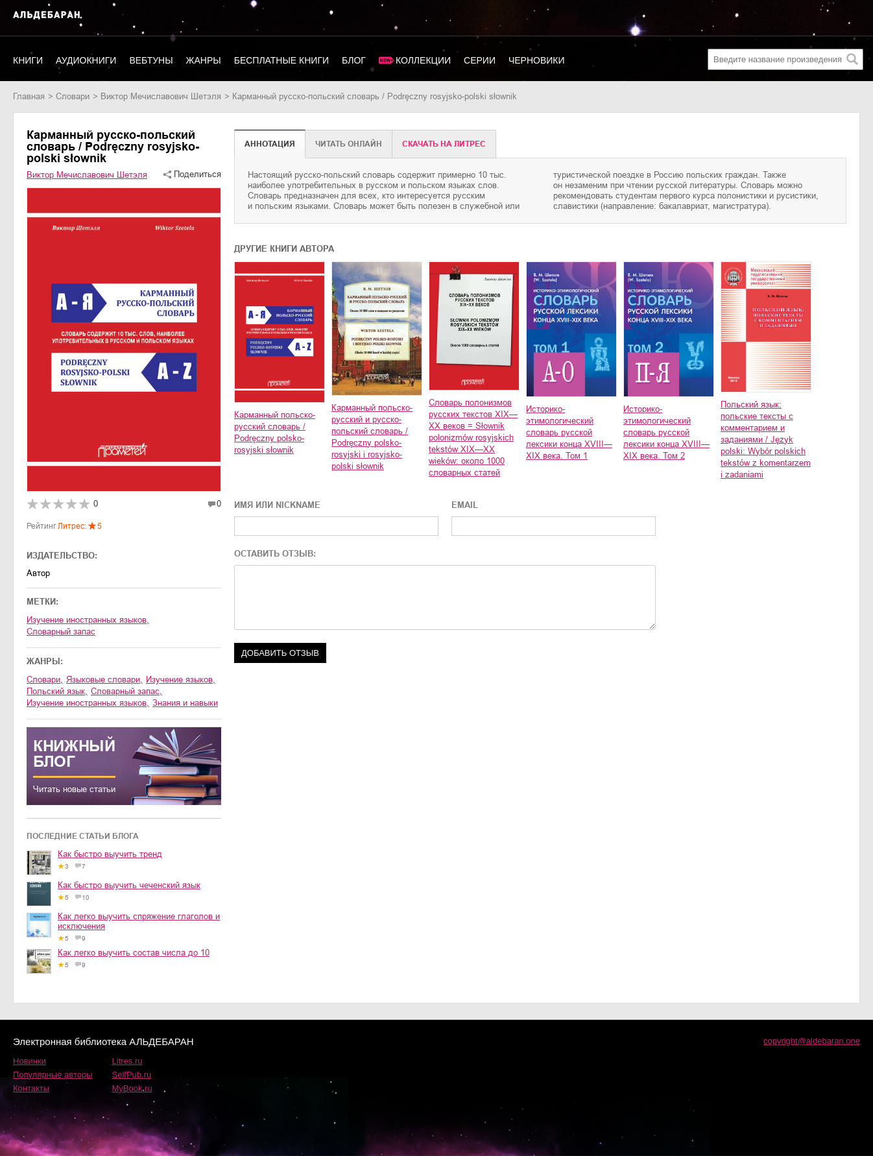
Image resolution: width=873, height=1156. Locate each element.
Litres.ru (127, 1061)
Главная (29, 96)
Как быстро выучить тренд (110, 854)
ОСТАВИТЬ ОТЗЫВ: (275, 554)
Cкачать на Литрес (444, 144)
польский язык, (57, 691)
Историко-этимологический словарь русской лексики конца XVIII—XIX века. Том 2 (666, 432)
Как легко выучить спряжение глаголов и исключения (139, 921)
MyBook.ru (132, 1088)
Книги (28, 60)
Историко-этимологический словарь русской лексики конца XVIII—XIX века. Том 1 (569, 432)
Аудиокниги (86, 60)
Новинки (29, 1061)
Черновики (536, 60)
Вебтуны (151, 60)
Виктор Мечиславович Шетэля (161, 96)
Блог (354, 60)
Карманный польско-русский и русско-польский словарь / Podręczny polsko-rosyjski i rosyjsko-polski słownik (372, 437)
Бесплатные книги (281, 60)
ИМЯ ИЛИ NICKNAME (277, 505)
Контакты (31, 1088)
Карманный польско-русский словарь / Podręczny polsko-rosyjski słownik (274, 432)
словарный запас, (126, 691)
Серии (480, 60)
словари (73, 96)
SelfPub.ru (132, 1074)
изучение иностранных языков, (88, 703)
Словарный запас (61, 631)
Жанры (203, 60)
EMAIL (464, 505)
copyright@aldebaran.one (811, 1041)
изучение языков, (180, 679)
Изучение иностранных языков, (88, 620)
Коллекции (423, 60)
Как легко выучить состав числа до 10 (133, 952)
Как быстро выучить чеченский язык (129, 885)
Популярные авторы (53, 1074)
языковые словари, (104, 679)
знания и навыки (185, 703)
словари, (45, 679)
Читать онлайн (348, 144)
